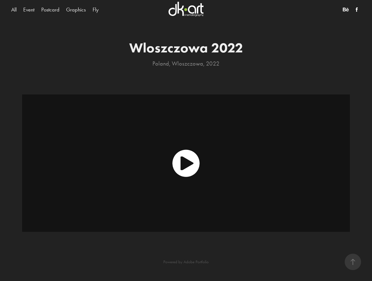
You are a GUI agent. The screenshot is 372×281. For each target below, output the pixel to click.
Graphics (76, 9)
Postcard (50, 9)
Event (28, 9)
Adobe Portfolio (196, 261)
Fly (96, 9)
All (14, 9)
